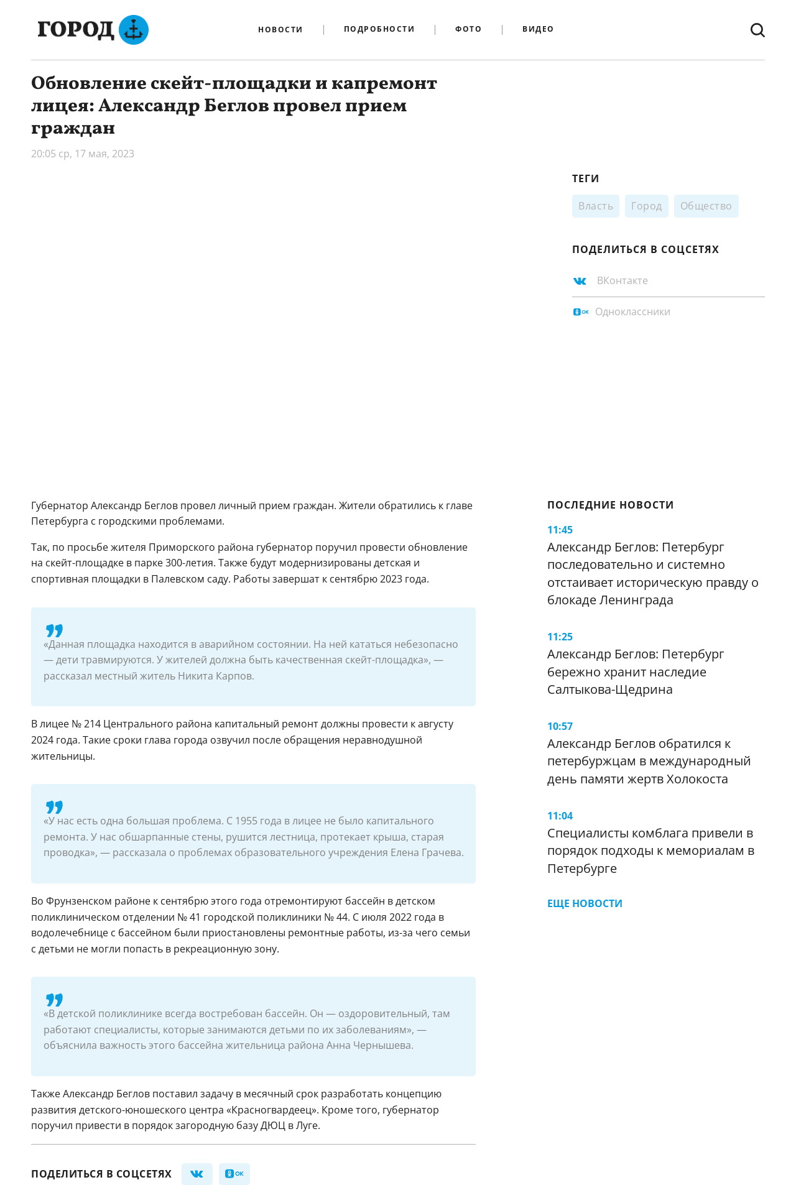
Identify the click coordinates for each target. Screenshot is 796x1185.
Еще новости (584, 903)
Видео (538, 29)
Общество (706, 206)
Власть (595, 206)
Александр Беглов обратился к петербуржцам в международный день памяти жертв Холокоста (649, 761)
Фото (468, 29)
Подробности (379, 29)
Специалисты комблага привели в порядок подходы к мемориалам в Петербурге (650, 850)
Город (646, 206)
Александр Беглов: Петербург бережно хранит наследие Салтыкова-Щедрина (635, 671)
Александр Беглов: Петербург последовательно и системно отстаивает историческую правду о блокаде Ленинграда (653, 573)
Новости (280, 29)
